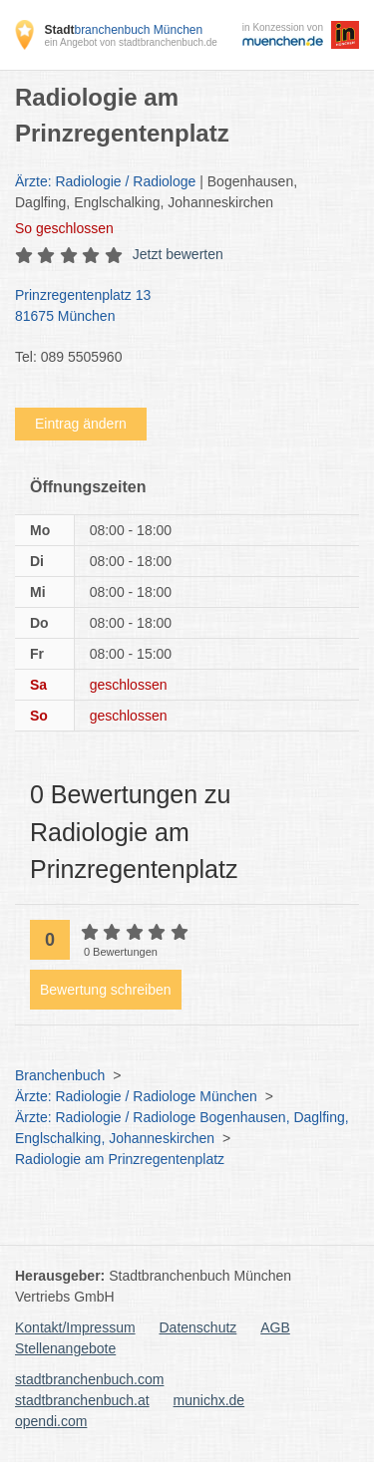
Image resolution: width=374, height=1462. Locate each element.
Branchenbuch (60, 1075)
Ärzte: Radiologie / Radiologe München (136, 1096)
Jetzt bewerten (178, 254)
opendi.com (51, 1421)
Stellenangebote (65, 1348)
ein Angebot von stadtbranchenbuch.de (130, 42)
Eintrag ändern (81, 424)
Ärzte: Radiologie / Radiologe (105, 181)
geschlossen (64, 228)
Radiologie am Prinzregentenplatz (119, 1159)
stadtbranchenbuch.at (82, 1400)
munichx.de (209, 1400)
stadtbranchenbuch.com (89, 1379)
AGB (275, 1327)
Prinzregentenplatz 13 (177, 307)
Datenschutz (198, 1327)
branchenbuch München (123, 30)
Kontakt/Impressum (75, 1327)
